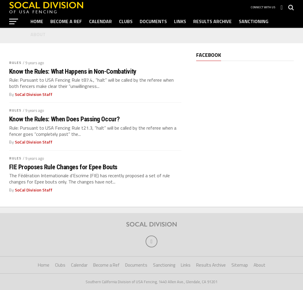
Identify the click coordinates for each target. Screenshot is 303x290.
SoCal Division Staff (33, 94)
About (38, 34)
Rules (15, 62)
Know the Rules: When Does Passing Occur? (64, 119)
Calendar (100, 21)
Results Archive (212, 21)
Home (36, 21)
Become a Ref (66, 21)
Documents (153, 21)
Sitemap (239, 265)
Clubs (126, 21)
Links (180, 21)
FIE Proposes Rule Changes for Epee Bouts (63, 167)
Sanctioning (253, 21)
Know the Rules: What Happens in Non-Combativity (72, 71)
